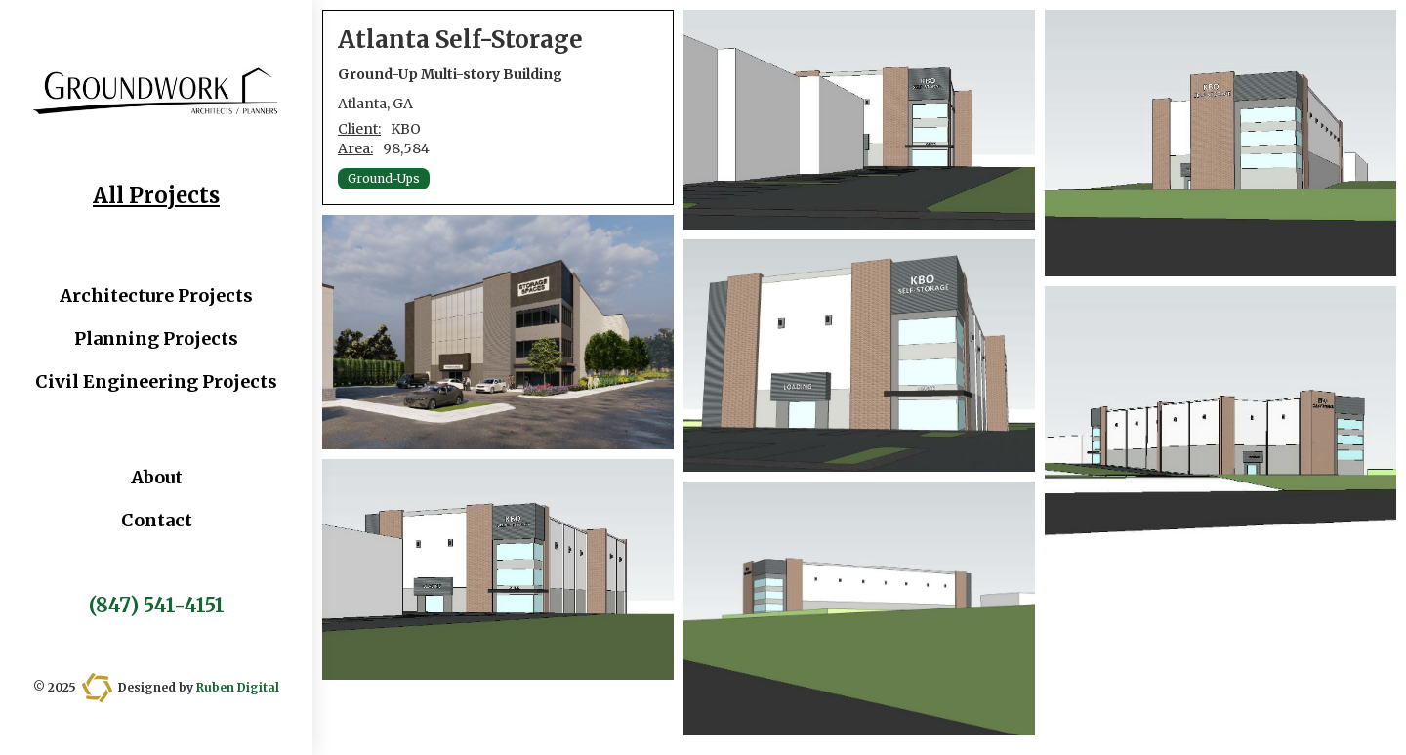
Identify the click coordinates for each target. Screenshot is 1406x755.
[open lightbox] (498, 332)
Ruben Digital (237, 687)
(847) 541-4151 (157, 605)
